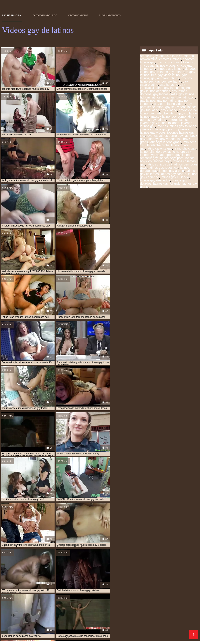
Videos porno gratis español (34, 613)
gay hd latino (169, 85)
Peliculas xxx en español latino (37, 625)
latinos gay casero (173, 174)
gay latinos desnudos (155, 91)
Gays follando (115, 632)
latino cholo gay (185, 149)
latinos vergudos (12, 585)
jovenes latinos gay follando (176, 126)
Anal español (112, 606)
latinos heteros (33, 583)
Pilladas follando (59, 622)
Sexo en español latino (76, 629)
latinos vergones (145, 583)
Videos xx (157, 629)
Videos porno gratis (146, 613)
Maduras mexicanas (116, 625)
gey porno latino (182, 117)
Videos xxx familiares (61, 616)
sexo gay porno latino (103, 590)
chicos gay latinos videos (157, 66)
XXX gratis (144, 597)
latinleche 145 (141, 579)
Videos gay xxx (33, 632)
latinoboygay (149, 155)
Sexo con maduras (15, 597)
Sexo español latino (108, 629)
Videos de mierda (78, 15)
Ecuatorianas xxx (75, 603)
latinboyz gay (92, 579)
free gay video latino (165, 75)
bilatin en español (182, 56)
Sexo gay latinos (136, 629)
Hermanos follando (59, 632)
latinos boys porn (171, 158)
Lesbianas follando (141, 632)
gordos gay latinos (153, 120)
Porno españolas (136, 606)
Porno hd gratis (139, 622)
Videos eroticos (84, 622)
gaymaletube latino (162, 113)
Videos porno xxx (96, 600)
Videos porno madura (70, 606)
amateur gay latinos (154, 56)
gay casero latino (124, 577)
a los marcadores (109, 15)
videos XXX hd (156, 609)
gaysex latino (160, 117)
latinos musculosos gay (60, 583)
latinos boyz (162, 161)
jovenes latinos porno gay (165, 136)
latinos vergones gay (172, 583)
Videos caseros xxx (44, 597)
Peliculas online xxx (47, 603)
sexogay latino (130, 590)
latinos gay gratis (181, 581)
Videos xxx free (51, 619)
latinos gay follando (167, 184)
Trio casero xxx (96, 609)
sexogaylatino (151, 590)
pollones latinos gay (120, 585)
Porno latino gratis (24, 619)
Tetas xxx (117, 600)
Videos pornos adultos (125, 616)
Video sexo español (101, 597)
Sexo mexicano (136, 600)
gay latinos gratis (165, 94)
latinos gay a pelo (171, 171)
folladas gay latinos (170, 72)
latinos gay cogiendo (68, 581)
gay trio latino (149, 110)
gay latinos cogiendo (178, 88)
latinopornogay (170, 155)
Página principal (12, 15)
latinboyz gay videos (161, 139)
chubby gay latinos (170, 69)
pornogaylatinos (50, 588)
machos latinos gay (38, 585)
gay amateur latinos (165, 78)
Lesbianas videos (72, 597)
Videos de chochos (170, 632)
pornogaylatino (26, 588)
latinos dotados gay (14, 581)
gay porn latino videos (169, 104)
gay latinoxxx (185, 97)
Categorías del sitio (45, 15)
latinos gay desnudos (155, 180)
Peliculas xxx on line (93, 616)
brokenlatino (148, 59)
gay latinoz (147, 101)
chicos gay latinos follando (175, 62)
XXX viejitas (125, 597)
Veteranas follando (142, 603)
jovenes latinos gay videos (164, 131)
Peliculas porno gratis (48, 609)
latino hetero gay (179, 152)
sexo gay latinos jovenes (38, 590)
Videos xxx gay (153, 616)
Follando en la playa (89, 632)
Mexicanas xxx (67, 613)
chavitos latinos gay (34, 577)
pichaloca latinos (64, 585)
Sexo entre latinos (77, 619)
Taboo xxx (94, 606)
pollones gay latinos (91, 585)
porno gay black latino (150, 585)
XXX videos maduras (164, 600)
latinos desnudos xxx (163, 168)
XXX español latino (131, 619)
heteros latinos (178, 120)
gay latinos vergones (160, 97)
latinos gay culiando (175, 177)
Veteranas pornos (91, 613)
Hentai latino (160, 622)
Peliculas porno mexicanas (108, 603)
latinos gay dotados (125, 581)
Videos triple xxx (104, 619)
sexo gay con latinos (131, 588)
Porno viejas (166, 603)
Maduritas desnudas (16, 609)
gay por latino (166, 101)
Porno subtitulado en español (61, 600)
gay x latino (169, 110)
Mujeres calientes (118, 613)
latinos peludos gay (90, 583)
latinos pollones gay (118, 583)
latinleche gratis (158, 145)
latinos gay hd (11, 583)
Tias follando (189, 619)
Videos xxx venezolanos (167, 606)
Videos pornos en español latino (35, 629)
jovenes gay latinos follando (159, 123)
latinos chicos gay (159, 164)
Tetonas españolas (175, 613)
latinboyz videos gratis (165, 142)
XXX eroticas (75, 609)
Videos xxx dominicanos (126, 609)
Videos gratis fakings (168, 597)
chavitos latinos (170, 59)
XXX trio (10, 622)
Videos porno (30, 600)
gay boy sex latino (168, 82)
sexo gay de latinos (159, 588)
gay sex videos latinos (181, 107)
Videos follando (33, 616)
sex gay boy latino (75, 588)
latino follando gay (153, 152)
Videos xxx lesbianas (162, 619)
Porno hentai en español (36, 606)
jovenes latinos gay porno (158, 129)
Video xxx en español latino (80, 625)
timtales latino (172, 590)
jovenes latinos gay (68, 579)
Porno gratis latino (145, 625)
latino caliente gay (159, 149)
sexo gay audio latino (103, 588)
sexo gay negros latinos (72, 590)
